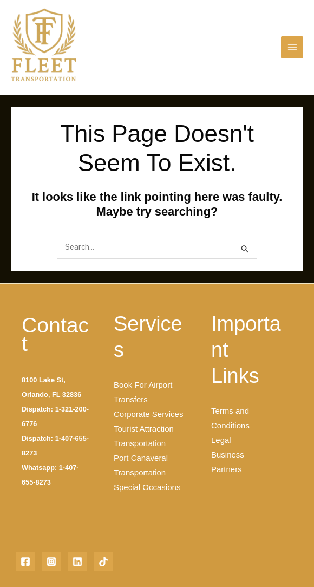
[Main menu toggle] (292, 47)
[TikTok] (103, 561)
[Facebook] (25, 561)
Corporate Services (148, 414)
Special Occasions (147, 487)
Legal (221, 440)
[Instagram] (51, 561)
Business (227, 454)
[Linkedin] (77, 561)
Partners (226, 469)
